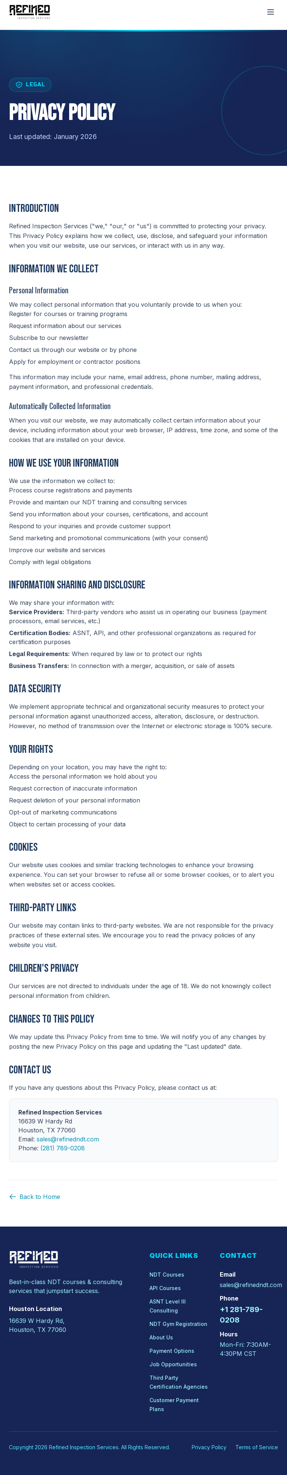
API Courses (165, 1288)
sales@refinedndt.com (251, 1285)
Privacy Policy (209, 1447)
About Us (161, 1337)
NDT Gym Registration (178, 1324)
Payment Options (171, 1351)
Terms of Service (256, 1447)
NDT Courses (166, 1274)
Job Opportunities (173, 1364)
